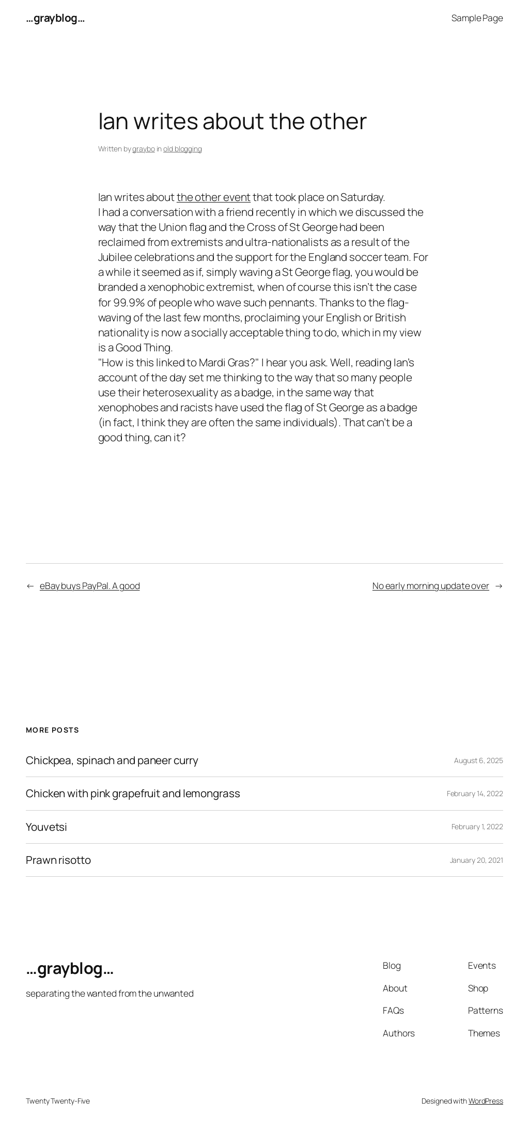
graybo (143, 148)
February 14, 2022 (475, 793)
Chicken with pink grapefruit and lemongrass (133, 793)
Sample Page (477, 17)
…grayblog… (55, 17)
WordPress (486, 1101)
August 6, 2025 (478, 760)
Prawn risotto (58, 860)
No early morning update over (430, 585)
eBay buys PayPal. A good (90, 585)
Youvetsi (46, 827)
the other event (214, 197)
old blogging (182, 148)
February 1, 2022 (477, 826)
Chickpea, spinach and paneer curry (112, 760)
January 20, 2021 (476, 860)
